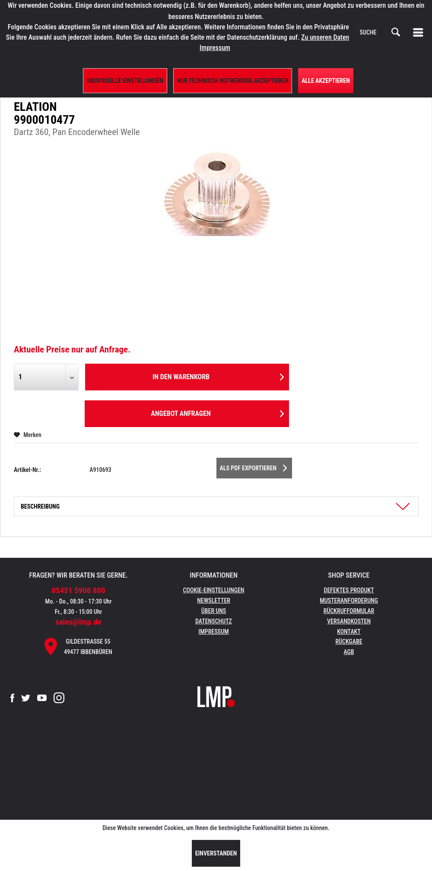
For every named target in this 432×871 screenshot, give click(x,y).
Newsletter (213, 600)
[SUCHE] (380, 32)
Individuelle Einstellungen (125, 80)
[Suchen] (395, 32)
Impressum (214, 631)
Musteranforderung (349, 600)
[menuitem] (420, 32)
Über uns (213, 610)
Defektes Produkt (349, 590)
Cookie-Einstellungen (214, 590)
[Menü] (420, 32)
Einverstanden (216, 853)
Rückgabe (348, 641)
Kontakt (349, 631)
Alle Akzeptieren (326, 80)
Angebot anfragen (217, 412)
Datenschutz (213, 621)
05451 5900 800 (78, 590)
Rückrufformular (349, 610)
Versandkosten (349, 621)
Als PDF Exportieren (253, 466)
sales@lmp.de (78, 622)
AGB (348, 651)
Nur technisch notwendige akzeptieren (233, 80)
